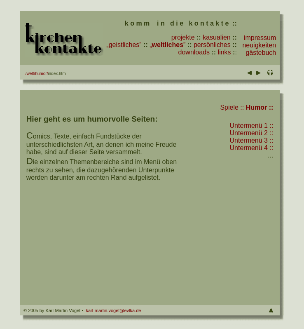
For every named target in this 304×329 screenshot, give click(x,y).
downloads (194, 52)
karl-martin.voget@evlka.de (113, 310)
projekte (183, 37)
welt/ (31, 73)
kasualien (217, 37)
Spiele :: (232, 107)
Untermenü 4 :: (252, 147)
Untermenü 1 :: (252, 125)
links (224, 52)
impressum (260, 37)
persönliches (212, 44)
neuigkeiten (259, 45)
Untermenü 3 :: (252, 140)
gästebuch (261, 52)
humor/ (41, 73)
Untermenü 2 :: (252, 132)
